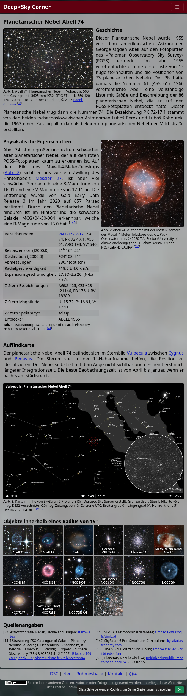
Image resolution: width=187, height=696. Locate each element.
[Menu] (177, 7)
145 (73, 222)
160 (42, 509)
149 (37, 509)
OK (179, 689)
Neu (67, 674)
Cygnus (176, 353)
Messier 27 (48, 178)
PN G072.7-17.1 (73, 233)
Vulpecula (137, 353)
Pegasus (23, 359)
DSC (54, 674)
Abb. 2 (12, 172)
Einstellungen (145, 689)
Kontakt (116, 674)
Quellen (68, 682)
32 (19, 103)
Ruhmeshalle (89, 674)
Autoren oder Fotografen (95, 682)
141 (49, 328)
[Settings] (133, 674)
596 (137, 246)
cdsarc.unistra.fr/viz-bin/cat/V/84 (59, 658)
